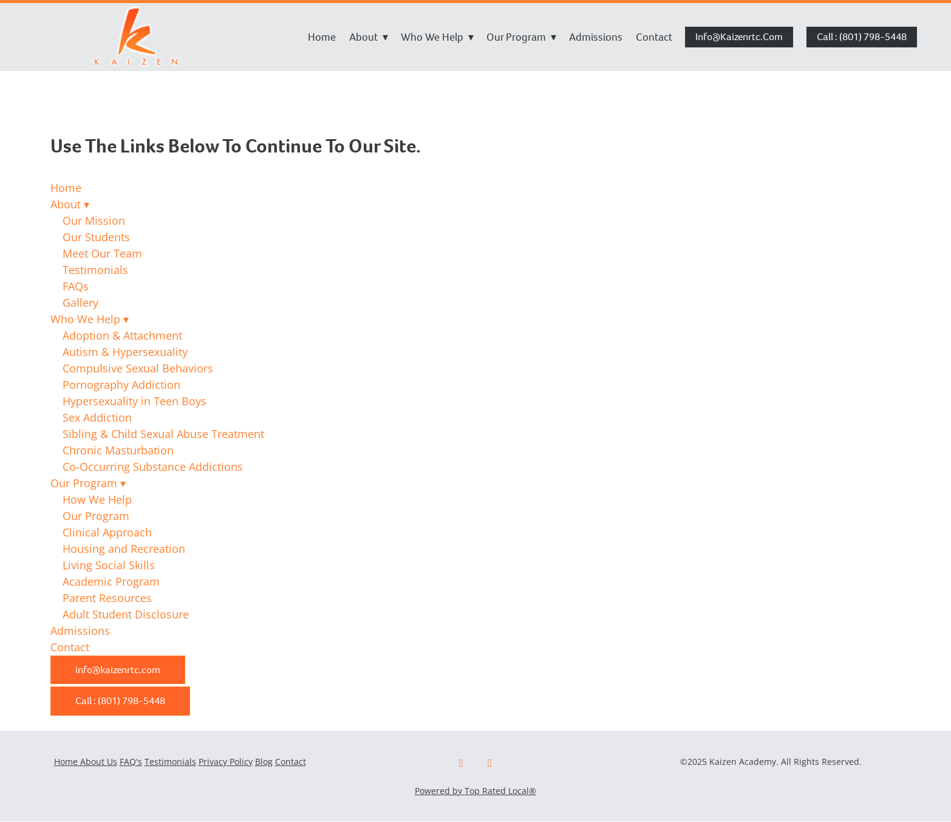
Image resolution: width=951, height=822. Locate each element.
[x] (490, 763)
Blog (264, 761)
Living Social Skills (109, 565)
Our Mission (94, 220)
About (368, 37)
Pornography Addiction (121, 384)
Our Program (521, 37)
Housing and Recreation (124, 549)
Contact (654, 37)
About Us (98, 761)
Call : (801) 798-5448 (862, 37)
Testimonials (95, 270)
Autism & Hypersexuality (125, 352)
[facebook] (461, 763)
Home (322, 37)
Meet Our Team (102, 253)
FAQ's (131, 761)
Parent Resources (107, 598)
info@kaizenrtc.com (739, 37)
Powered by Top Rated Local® (475, 790)
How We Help (97, 499)
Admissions (595, 37)
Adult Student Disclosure (126, 614)
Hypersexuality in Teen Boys (134, 401)
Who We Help (437, 37)
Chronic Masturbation (118, 450)
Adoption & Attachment (122, 335)
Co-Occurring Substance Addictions (153, 466)
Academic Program (111, 581)
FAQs (76, 286)
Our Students (96, 237)
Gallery (80, 302)
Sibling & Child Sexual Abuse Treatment (163, 434)
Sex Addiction (97, 417)
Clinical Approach (107, 532)
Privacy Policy (226, 761)
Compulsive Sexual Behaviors (138, 368)
